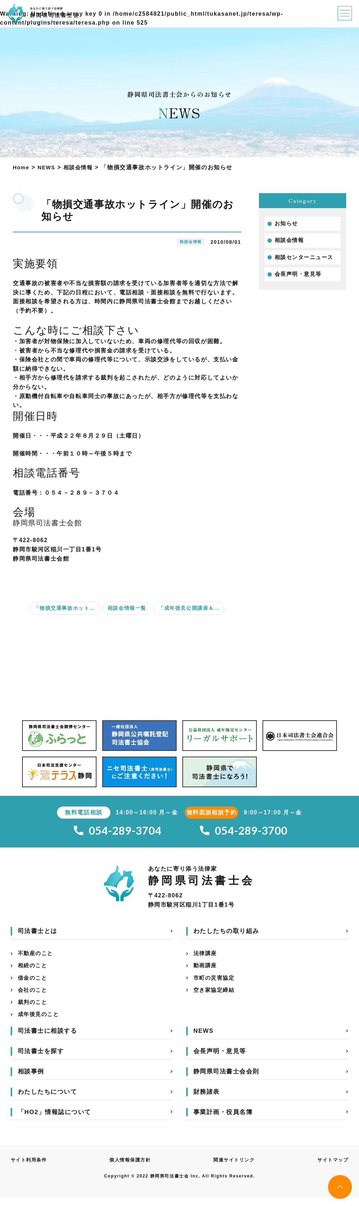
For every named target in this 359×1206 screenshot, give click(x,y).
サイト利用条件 (30, 1168)
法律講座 (205, 956)
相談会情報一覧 (127, 608)
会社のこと (33, 996)
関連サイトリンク (234, 1168)
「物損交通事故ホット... (64, 608)
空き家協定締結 (215, 996)
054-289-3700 (243, 831)
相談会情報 (290, 242)
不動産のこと (37, 956)
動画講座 (205, 970)
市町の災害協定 (215, 983)
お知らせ (287, 224)
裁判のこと (33, 1009)
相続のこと (33, 970)
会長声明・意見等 (300, 277)
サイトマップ (331, 1168)
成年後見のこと (40, 1022)
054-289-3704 (117, 831)
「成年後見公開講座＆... (189, 608)
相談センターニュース (306, 259)
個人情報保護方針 (130, 1168)
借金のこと (33, 983)
